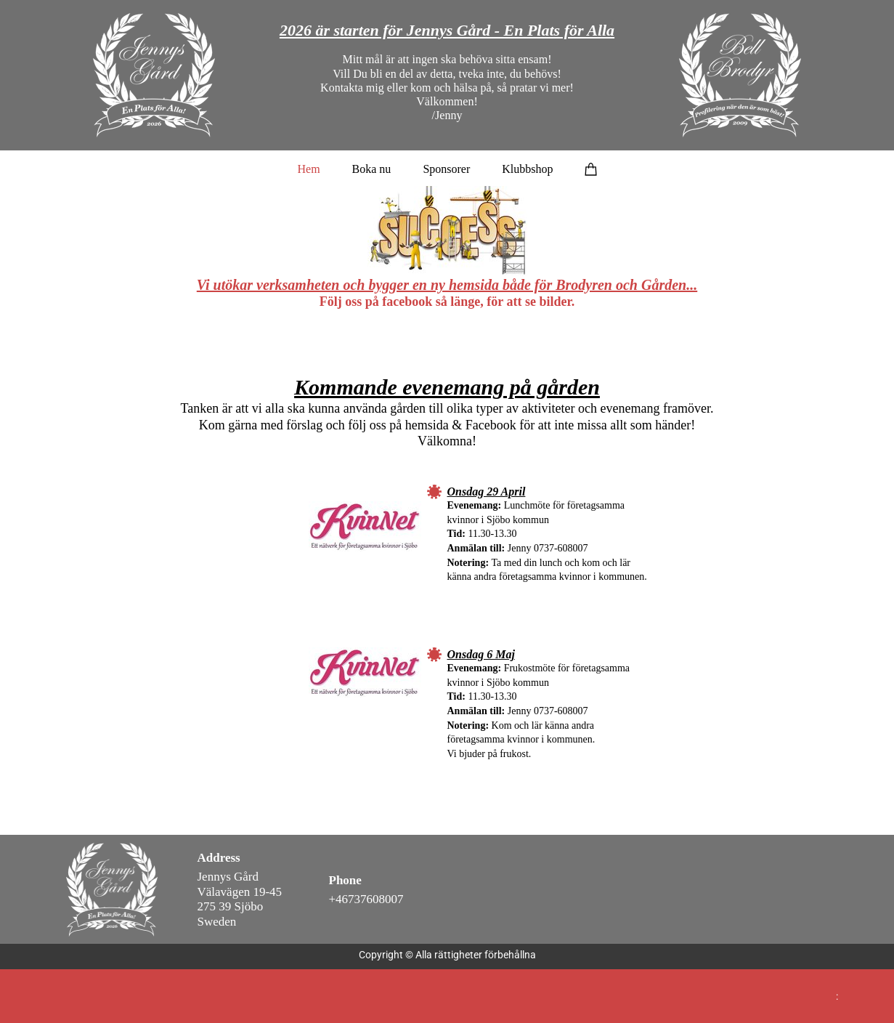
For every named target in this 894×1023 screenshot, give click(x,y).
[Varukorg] (591, 168)
